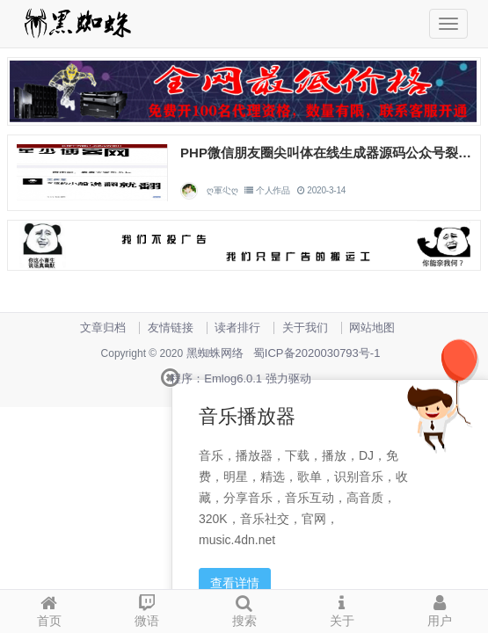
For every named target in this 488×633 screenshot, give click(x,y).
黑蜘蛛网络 (215, 353)
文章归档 (103, 327)
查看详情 (234, 583)
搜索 (244, 609)
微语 (146, 609)
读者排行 (237, 327)
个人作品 (273, 190)
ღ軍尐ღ (222, 190)
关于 (341, 609)
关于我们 (305, 327)
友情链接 (170, 327)
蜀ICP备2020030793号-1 (317, 353)
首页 (49, 609)
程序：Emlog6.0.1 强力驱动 (240, 378)
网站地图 (372, 327)
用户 (439, 609)
